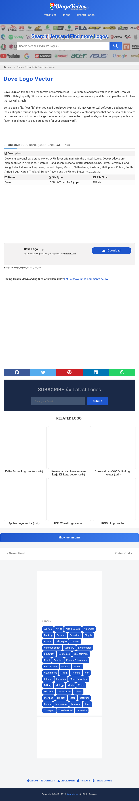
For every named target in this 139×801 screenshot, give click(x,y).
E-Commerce (84, 647)
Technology (61, 704)
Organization (64, 691)
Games (77, 666)
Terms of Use (102, 780)
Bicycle (88, 635)
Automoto (89, 629)
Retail (72, 698)
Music (81, 685)
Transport (49, 710)
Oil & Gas (49, 691)
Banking (48, 635)
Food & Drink (50, 666)
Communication (52, 647)
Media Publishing (78, 679)
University (82, 710)
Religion (61, 698)
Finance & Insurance (76, 660)
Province (48, 698)
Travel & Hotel (65, 710)
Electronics (64, 654)
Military (48, 685)
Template (76, 704)
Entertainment (81, 654)
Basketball (75, 635)
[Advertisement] (69, 214)
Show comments (69, 537)
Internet (48, 679)
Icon (87, 672)
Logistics (61, 679)
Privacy (83, 780)
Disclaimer (66, 780)
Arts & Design (73, 629)
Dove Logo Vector (28, 78)
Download (111, 250)
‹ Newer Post (16, 553)
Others (78, 691)
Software (84, 698)
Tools (87, 704)
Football (65, 666)
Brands (47, 641)
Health (64, 672)
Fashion (58, 660)
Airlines (48, 629)
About (32, 780)
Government (50, 672)
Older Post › (123, 553)
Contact (48, 780)
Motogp (60, 685)
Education (49, 654)
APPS (59, 629)
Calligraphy (61, 641)
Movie (71, 685)
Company (69, 647)
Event (47, 660)
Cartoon (75, 641)
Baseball (61, 635)
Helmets (76, 672)
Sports (47, 704)
